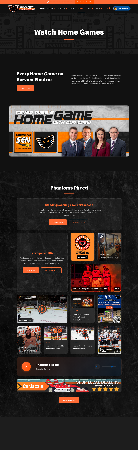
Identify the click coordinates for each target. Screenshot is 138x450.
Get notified (58, 222)
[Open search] (108, 8)
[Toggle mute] (97, 366)
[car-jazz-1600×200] (69, 385)
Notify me (31, 270)
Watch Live (25, 88)
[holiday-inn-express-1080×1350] (109, 309)
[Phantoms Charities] (82, 247)
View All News (69, 400)
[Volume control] (109, 366)
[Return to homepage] (21, 8)
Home (42, 8)
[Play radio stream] (26, 366)
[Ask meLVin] (122, 8)
